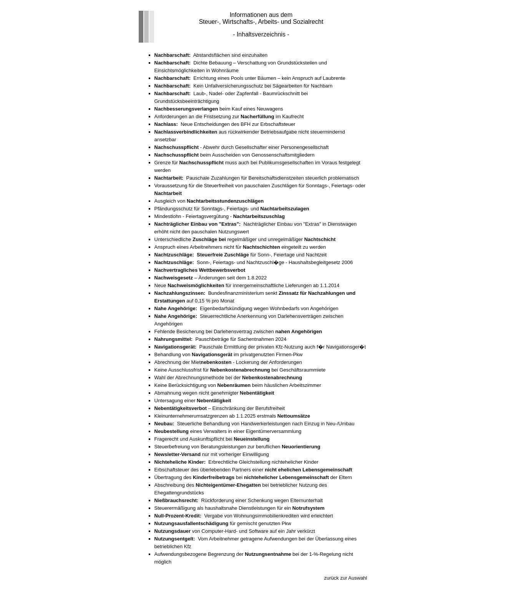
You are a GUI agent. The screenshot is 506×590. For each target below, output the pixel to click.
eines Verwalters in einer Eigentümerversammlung (228, 431)
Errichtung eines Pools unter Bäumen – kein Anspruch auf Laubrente (249, 78)
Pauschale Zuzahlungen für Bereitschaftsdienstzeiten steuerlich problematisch (256, 178)
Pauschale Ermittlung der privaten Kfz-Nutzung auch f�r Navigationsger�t (260, 347)
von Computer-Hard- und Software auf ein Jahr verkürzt (234, 531)
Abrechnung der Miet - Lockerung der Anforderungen (228, 362)
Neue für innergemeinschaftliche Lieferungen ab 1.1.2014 (247, 285)
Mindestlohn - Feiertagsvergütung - (219, 216)
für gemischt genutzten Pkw (222, 523)
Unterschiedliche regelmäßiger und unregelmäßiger (245, 239)
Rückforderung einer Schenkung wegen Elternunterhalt (238, 500)
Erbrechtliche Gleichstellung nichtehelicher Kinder (236, 462)
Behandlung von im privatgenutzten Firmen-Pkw (228, 354)
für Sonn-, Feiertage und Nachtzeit (240, 255)
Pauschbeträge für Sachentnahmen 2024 (220, 339)
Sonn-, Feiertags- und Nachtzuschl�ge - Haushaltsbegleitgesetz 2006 (253, 262)
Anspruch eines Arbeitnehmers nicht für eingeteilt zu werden (240, 247)
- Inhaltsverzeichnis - (261, 34)
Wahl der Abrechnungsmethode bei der (228, 377)
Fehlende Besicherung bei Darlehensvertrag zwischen (238, 331)
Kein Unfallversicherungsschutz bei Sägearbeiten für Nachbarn (243, 86)
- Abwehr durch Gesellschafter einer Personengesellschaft (241, 147)
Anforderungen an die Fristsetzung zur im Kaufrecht (229, 116)
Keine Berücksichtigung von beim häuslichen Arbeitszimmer (237, 385)
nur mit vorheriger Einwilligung (211, 454)
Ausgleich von (209, 201)
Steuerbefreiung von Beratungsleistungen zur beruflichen (237, 447)
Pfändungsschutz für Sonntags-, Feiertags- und (231, 209)
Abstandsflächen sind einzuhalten (211, 55)
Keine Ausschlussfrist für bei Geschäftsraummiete (240, 370)
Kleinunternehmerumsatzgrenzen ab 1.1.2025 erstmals (232, 416)
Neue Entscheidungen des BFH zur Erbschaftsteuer (224, 124)
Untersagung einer (192, 400)
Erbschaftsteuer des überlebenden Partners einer (253, 470)
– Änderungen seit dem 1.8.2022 (210, 278)
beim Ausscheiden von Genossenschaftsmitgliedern (234, 155)
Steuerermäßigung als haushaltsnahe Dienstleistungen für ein (239, 508)
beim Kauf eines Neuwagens (218, 109)
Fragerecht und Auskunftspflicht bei (212, 439)
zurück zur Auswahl (345, 578)
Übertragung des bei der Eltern (253, 477)
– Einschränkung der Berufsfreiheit (219, 408)
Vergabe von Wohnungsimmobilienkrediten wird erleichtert (243, 516)
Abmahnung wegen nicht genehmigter (214, 393)
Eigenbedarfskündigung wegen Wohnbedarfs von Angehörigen (246, 308)
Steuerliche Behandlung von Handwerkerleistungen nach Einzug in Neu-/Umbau (254, 423)
